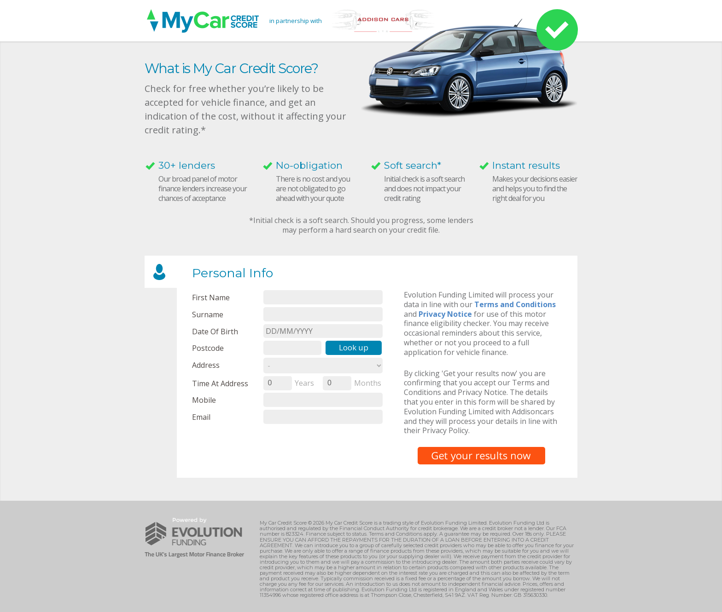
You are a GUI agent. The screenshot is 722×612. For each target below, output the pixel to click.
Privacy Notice (445, 314)
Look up (353, 347)
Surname (207, 314)
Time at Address (220, 383)
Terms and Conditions (515, 304)
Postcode (208, 348)
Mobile (204, 400)
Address (206, 365)
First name (211, 297)
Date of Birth (215, 331)
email (201, 417)
